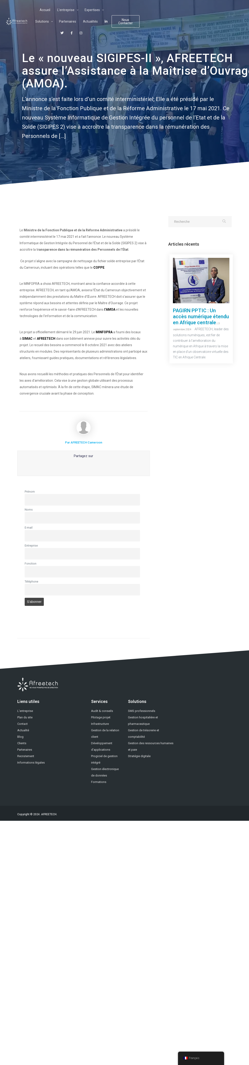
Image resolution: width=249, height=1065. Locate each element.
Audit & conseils (102, 711)
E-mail (29, 527)
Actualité (23, 730)
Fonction (30, 563)
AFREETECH (46, 338)
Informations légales (31, 762)
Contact (22, 724)
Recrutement (25, 756)
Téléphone (31, 581)
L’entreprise (25, 711)
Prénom (30, 491)
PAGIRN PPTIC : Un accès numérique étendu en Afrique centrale (201, 316)
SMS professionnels (141, 711)
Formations (98, 782)
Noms (29, 509)
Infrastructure (100, 724)
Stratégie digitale (139, 756)
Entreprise (31, 545)
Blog (20, 736)
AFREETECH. (49, 814)
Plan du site (25, 717)
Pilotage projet (100, 717)
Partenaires (24, 749)
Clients (21, 743)
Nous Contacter (217, 15)
